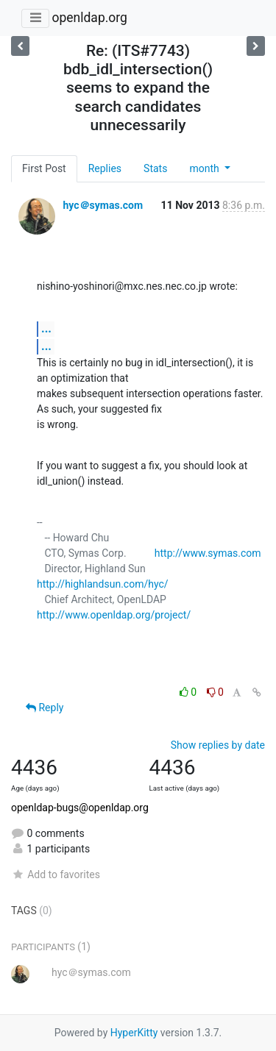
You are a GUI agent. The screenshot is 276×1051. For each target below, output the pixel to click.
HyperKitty (134, 1032)
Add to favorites (55, 874)
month (205, 168)
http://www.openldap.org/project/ (114, 615)
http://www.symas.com (208, 553)
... (46, 328)
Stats (155, 168)
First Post (44, 168)
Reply (44, 707)
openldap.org (89, 17)
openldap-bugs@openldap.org (80, 807)
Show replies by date (218, 745)
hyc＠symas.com (103, 205)
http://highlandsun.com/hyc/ (103, 584)
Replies (104, 168)
